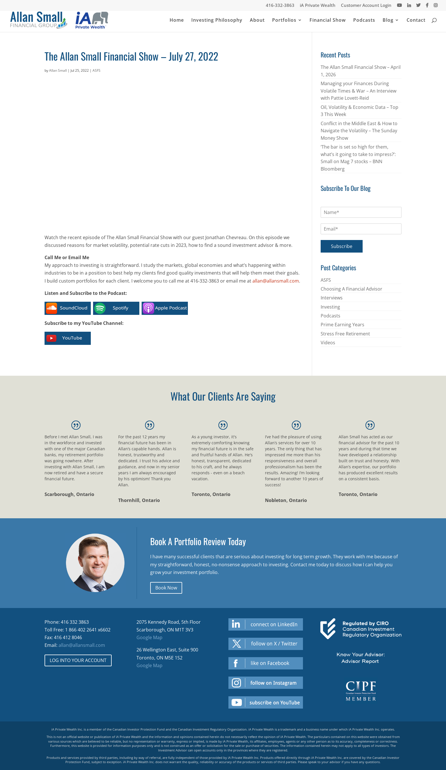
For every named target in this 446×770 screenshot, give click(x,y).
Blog (388, 21)
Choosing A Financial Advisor (351, 289)
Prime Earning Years (342, 324)
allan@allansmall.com (275, 281)
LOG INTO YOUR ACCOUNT (78, 660)
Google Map (149, 637)
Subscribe (341, 246)
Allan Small (58, 70)
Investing (330, 307)
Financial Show (328, 21)
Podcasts (364, 21)
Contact (416, 21)
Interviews (332, 298)
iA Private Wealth (317, 5)
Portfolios (284, 21)
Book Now (166, 588)
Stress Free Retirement (345, 334)
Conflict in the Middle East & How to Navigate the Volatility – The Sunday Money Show (359, 130)
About (257, 21)
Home (177, 21)
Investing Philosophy (216, 21)
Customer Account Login (366, 5)
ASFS (97, 70)
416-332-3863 (280, 5)
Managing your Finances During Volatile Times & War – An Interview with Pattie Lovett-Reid (358, 90)
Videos (328, 342)
